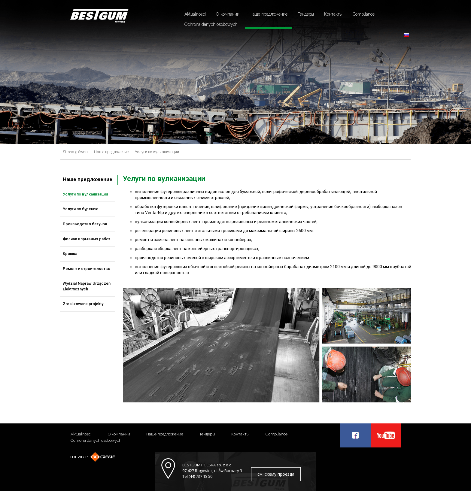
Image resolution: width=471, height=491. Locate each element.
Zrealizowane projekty (83, 304)
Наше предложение (268, 14)
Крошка (70, 253)
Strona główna (75, 152)
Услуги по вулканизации (157, 152)
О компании (227, 14)
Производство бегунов (85, 224)
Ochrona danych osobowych (211, 24)
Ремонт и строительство (86, 268)
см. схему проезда (275, 474)
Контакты (333, 14)
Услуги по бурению (81, 209)
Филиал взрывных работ (86, 239)
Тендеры (306, 14)
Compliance (364, 14)
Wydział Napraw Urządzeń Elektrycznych (87, 286)
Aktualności (195, 14)
